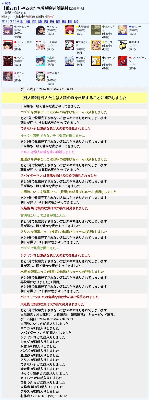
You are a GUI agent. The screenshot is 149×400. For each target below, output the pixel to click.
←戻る (6, 3)
